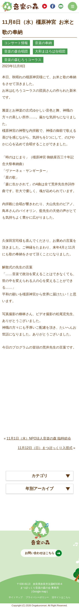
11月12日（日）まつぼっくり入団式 (45, 448)
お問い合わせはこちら (42, 553)
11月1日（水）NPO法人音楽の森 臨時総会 (39, 438)
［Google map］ (39, 591)
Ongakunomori (39, 605)
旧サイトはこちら (61, 597)
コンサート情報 (16, 43)
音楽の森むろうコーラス (22, 60)
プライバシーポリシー (37, 597)
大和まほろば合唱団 (50, 51)
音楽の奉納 (43, 43)
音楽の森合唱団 (16, 51)
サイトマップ (16, 597)
